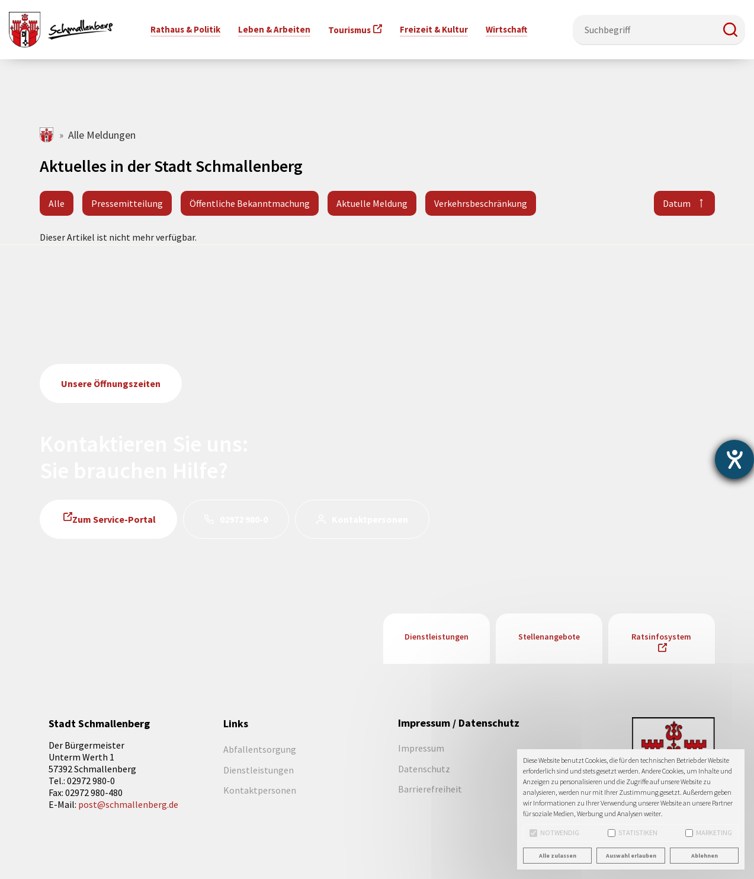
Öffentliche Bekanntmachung (250, 203)
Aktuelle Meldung (372, 203)
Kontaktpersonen (370, 519)
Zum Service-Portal (114, 519)
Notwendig (554, 832)
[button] (730, 29)
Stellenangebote (549, 636)
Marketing (708, 832)
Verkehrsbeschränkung (480, 203)
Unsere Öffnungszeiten (111, 383)
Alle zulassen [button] (557, 855)
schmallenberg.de (47, 135)
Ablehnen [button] (704, 855)
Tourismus (349, 30)
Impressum (421, 748)
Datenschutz (424, 769)
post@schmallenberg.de (128, 804)
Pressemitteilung (127, 203)
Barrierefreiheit (430, 789)
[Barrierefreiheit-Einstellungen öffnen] (734, 459)
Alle (57, 203)
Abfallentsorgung (259, 749)
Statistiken (632, 832)
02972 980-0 (244, 519)
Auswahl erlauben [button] (631, 855)
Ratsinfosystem (661, 636)
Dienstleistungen (437, 636)
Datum (677, 203)
